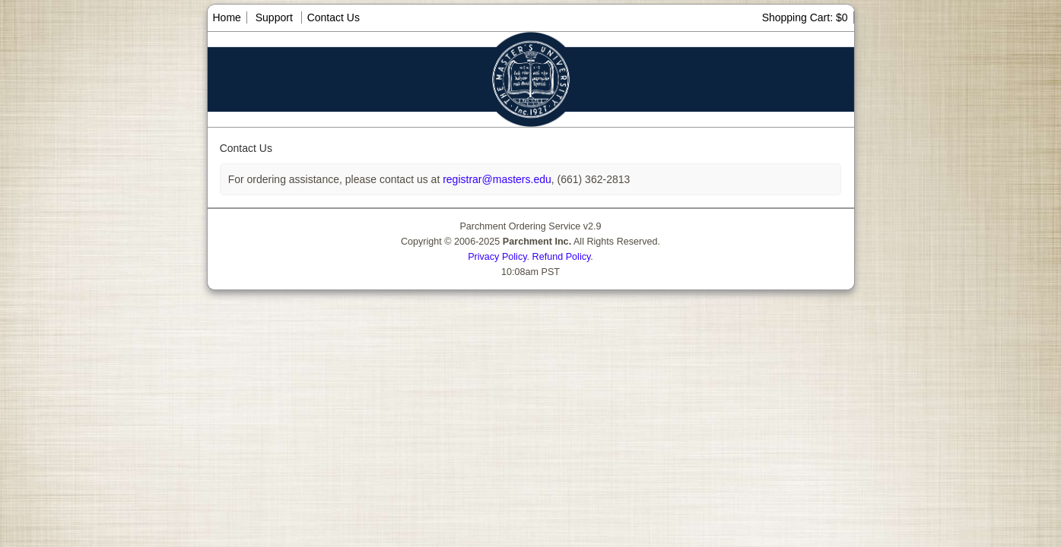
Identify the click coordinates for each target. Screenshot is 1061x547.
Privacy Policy (497, 256)
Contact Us (333, 17)
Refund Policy (561, 256)
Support (274, 17)
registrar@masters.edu (495, 179)
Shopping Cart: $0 (805, 17)
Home (227, 17)
